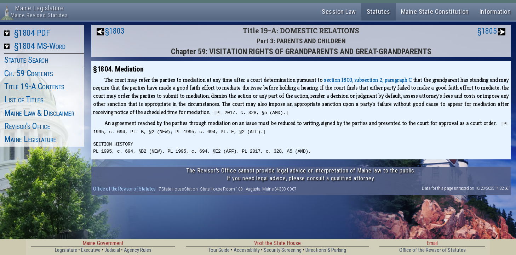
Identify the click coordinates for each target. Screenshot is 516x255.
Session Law (339, 11)
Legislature (66, 250)
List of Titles (23, 99)
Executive (91, 250)
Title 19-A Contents (34, 86)
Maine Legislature (30, 139)
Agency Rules (137, 250)
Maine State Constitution (435, 11)
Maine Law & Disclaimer (39, 113)
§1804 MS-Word (39, 46)
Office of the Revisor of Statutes (124, 189)
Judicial (112, 250)
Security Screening (283, 250)
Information (495, 11)
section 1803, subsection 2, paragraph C (368, 80)
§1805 (487, 31)
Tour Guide (219, 250)
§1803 (115, 31)
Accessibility (247, 250)
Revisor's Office (27, 126)
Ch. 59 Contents (28, 73)
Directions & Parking (325, 250)
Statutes (378, 11)
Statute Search (26, 60)
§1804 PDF (32, 33)
